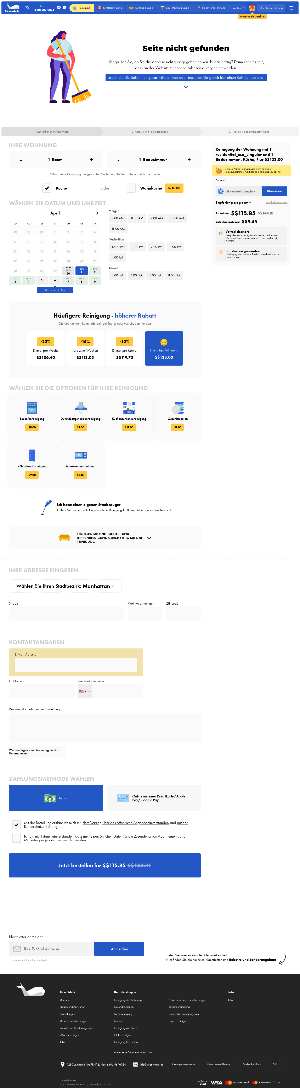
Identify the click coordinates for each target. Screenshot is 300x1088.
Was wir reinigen (69, 1035)
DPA (275, 1064)
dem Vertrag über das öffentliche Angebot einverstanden (126, 823)
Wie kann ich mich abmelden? (30, 960)
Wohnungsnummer (141, 603)
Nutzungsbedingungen (183, 1064)
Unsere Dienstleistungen (73, 1021)
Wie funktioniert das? (276, 202)
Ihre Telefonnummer (91, 681)
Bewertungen (67, 1014)
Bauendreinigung (124, 1007)
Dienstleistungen (125, 992)
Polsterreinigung (123, 1014)
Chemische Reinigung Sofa (184, 1014)
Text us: (44, 8)
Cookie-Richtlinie (252, 1064)
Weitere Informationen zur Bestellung (34, 709)
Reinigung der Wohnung (128, 1000)
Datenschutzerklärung (218, 1064)
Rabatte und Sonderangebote (76, 1028)
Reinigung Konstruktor (126, 1042)
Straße (13, 603)
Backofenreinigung (179, 1007)
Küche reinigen (122, 1035)
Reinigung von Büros (125, 1028)
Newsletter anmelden (26, 936)
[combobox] (85, 691)
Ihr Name (15, 681)
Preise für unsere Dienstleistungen (187, 1000)
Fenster (118, 1021)
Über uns (65, 1000)
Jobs (62, 1042)
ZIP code (172, 603)
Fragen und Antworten (72, 1007)
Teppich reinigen (178, 1021)
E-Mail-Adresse (25, 654)
